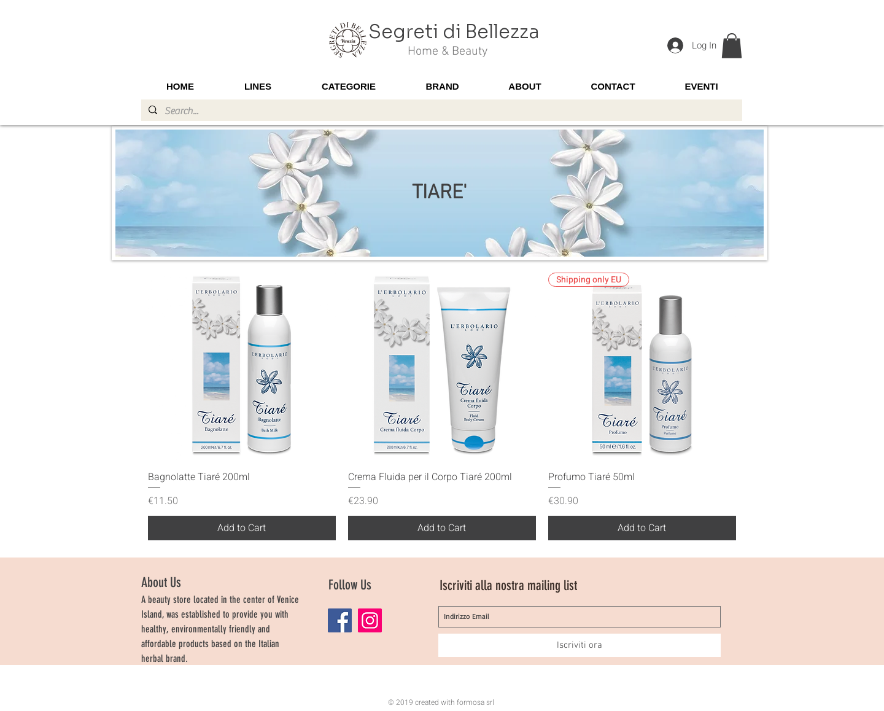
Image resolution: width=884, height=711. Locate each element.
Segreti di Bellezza (454, 32)
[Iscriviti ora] (579, 645)
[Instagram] (370, 620)
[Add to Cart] (242, 528)
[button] (731, 45)
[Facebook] (340, 620)
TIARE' (439, 193)
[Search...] (440, 111)
